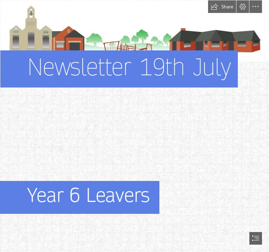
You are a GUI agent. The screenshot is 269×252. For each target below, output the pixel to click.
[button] (222, 6)
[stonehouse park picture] (134, 54)
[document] (134, 126)
